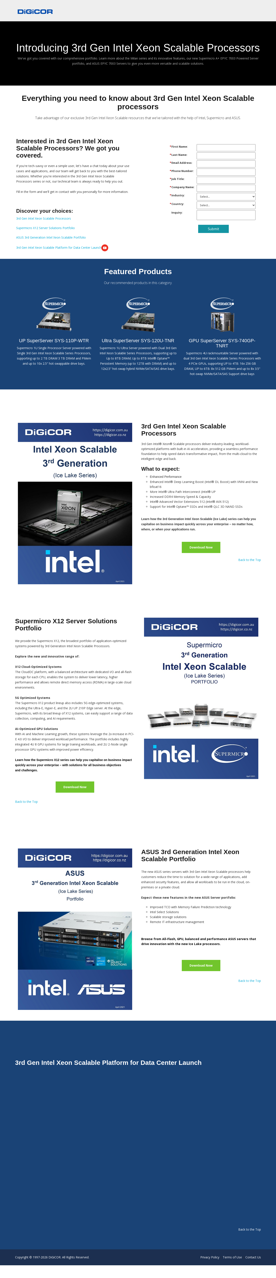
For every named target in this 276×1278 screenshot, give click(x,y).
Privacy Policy (209, 1270)
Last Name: (179, 167)
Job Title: (178, 191)
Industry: (178, 207)
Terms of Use (232, 1270)
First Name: (179, 159)
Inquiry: (177, 225)
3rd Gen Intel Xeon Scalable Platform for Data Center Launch (62, 260)
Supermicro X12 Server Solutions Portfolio (45, 240)
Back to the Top (249, 572)
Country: (177, 216)
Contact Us (253, 1270)
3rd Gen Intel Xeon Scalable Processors (43, 231)
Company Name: (182, 199)
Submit (213, 241)
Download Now (201, 560)
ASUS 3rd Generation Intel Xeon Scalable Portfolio (51, 250)
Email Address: (181, 175)
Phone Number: (182, 183)
